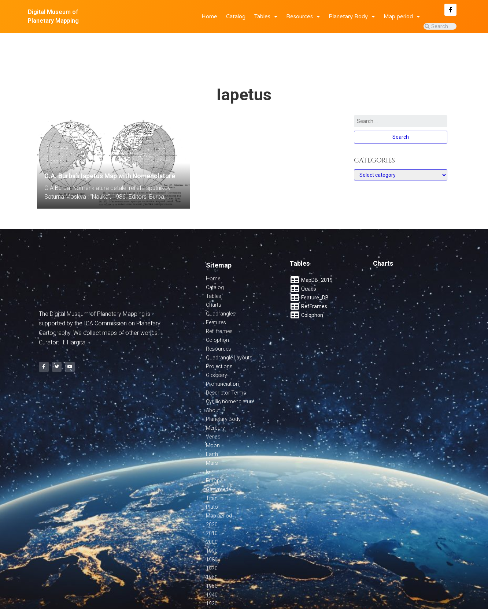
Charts (213, 277)
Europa (214, 452)
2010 (212, 505)
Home (209, 16)
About (213, 382)
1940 (212, 566)
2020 (212, 496)
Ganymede (218, 461)
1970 (212, 540)
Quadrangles (221, 285)
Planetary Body (352, 16)
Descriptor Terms (226, 364)
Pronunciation (222, 356)
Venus (213, 408)
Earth (212, 426)
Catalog (235, 16)
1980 (212, 531)
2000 (212, 514)
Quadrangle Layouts (229, 329)
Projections (219, 338)
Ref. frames (219, 303)
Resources (303, 16)
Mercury (215, 400)
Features (216, 294)
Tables (265, 16)
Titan (212, 470)
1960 (212, 549)
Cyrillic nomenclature (230, 373)
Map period (402, 16)
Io (208, 444)
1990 (212, 523)
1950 (212, 558)
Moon (213, 417)
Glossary (216, 347)
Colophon (217, 312)
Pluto (212, 479)
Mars (212, 435)
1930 (212, 575)
